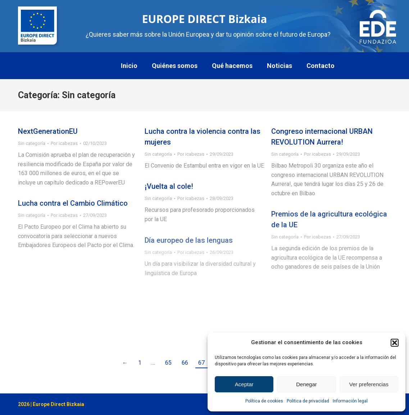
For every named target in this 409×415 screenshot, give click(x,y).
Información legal (350, 400)
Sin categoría (31, 143)
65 (168, 362)
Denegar (306, 384)
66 (185, 362)
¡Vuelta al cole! (169, 186)
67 (201, 362)
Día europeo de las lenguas (189, 240)
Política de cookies (264, 400)
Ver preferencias (368, 384)
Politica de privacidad (308, 400)
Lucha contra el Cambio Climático (73, 203)
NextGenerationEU (48, 131)
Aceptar (244, 384)
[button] (394, 342)
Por (64, 143)
